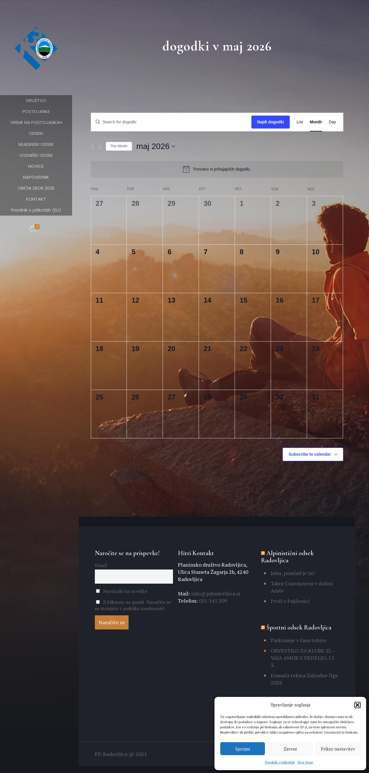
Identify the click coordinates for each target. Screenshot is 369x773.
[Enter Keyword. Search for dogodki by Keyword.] (171, 122)
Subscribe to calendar (310, 454)
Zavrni (290, 749)
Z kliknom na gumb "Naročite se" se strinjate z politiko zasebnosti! (133, 605)
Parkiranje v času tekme (299, 640)
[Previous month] (92, 147)
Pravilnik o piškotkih (280, 762)
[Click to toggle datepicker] (155, 146)
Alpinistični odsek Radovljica (287, 556)
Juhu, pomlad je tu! (292, 573)
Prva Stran (305, 762)
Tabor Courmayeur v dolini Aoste (302, 587)
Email (101, 565)
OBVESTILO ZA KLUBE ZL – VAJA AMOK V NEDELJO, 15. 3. (303, 657)
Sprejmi (242, 749)
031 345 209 (212, 600)
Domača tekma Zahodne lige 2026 (304, 679)
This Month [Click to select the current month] (118, 146)
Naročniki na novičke (121, 591)
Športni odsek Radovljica (299, 627)
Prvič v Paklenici (290, 600)
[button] (357, 705)
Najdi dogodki (270, 122)
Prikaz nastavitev (338, 749)
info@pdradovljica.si (215, 593)
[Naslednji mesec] (99, 147)
